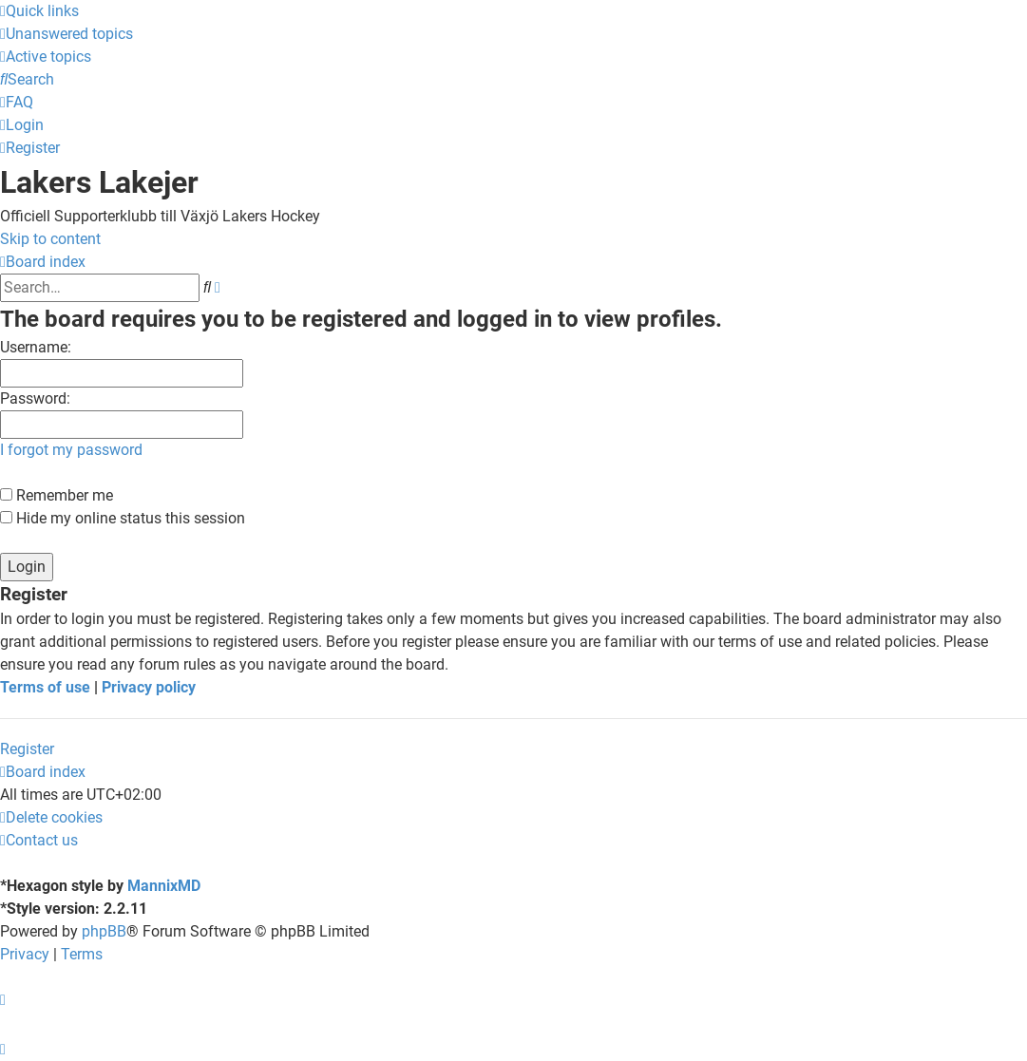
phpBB (104, 931)
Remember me (56, 495)
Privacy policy (149, 687)
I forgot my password (71, 450)
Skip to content (50, 239)
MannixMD (163, 886)
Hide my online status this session (122, 518)
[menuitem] (66, 34)
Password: (35, 398)
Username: (35, 347)
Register (27, 749)
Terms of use (45, 687)
